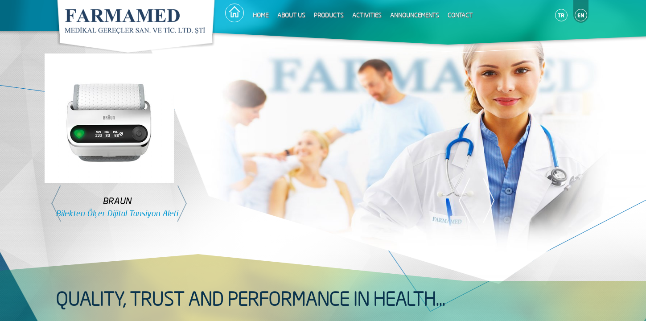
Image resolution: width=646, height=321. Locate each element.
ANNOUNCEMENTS (414, 15)
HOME (260, 15)
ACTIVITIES (366, 15)
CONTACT (460, 15)
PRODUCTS (328, 15)
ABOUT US (291, 15)
